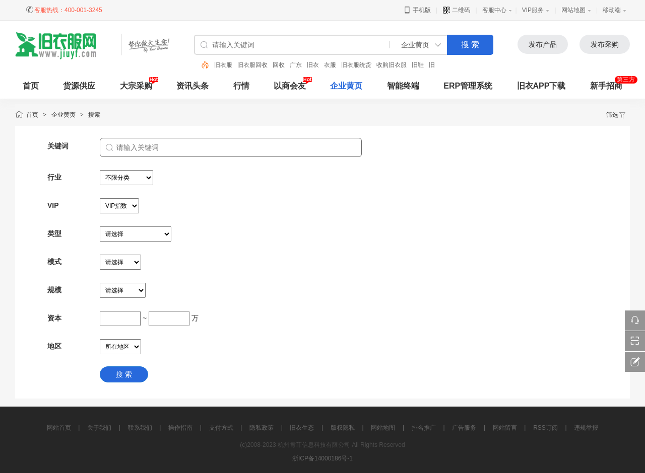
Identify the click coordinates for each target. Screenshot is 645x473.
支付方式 (221, 427)
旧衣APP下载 (541, 86)
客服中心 (494, 10)
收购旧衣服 (391, 64)
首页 (32, 114)
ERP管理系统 (467, 86)
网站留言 (505, 427)
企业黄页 (346, 86)
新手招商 (606, 86)
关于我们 (99, 427)
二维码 (456, 10)
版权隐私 (343, 427)
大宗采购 (136, 86)
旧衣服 (223, 64)
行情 (241, 86)
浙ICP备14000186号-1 (322, 458)
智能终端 (403, 86)
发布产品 (543, 44)
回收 (279, 64)
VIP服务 (533, 10)
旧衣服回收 (252, 64)
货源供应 (79, 86)
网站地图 (573, 10)
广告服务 (464, 427)
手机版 (417, 10)
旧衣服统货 (356, 64)
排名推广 (424, 427)
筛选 (616, 114)
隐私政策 (261, 427)
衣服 (330, 64)
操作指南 (180, 427)
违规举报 (586, 427)
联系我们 (140, 427)
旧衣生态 (302, 427)
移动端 (612, 10)
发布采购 (605, 44)
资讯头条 (192, 86)
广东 (296, 64)
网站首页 (59, 427)
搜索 (94, 114)
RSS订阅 (545, 427)
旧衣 (313, 64)
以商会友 (290, 86)
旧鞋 (418, 64)
